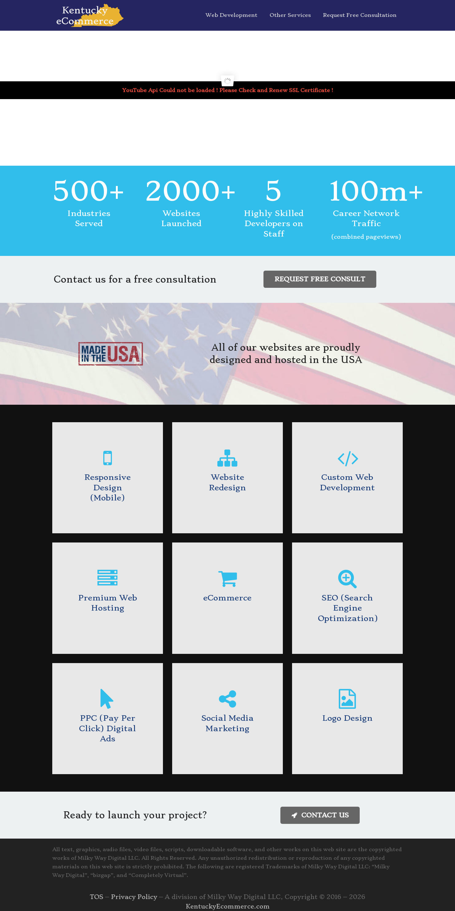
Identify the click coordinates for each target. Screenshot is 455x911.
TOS (96, 897)
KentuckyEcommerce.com (228, 906)
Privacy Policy (134, 897)
